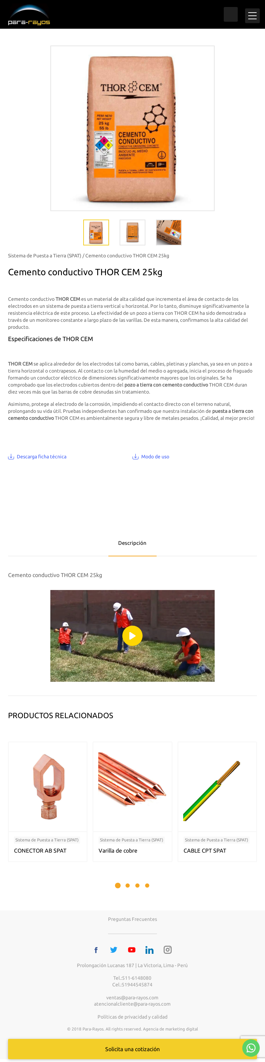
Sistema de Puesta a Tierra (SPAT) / (46, 258)
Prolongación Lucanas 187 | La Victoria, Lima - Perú (132, 968)
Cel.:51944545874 (132, 987)
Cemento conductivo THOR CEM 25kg (127, 258)
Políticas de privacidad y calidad (132, 1019)
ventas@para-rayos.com (132, 1000)
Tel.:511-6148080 (132, 981)
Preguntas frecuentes (132, 922)
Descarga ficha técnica (41, 459)
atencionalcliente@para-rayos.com (132, 1006)
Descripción (132, 545)
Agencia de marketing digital (170, 1031)
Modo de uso (155, 459)
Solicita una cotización (132, 1049)
